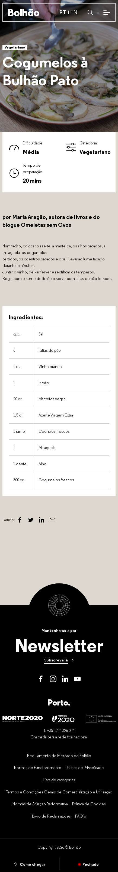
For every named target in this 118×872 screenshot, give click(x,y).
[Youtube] (77, 679)
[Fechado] (88, 864)
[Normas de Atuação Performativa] (40, 804)
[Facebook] (20, 520)
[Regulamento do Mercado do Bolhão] (59, 755)
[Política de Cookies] (89, 804)
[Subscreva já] (59, 659)
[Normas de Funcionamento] (37, 767)
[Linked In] (41, 520)
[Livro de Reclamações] (51, 815)
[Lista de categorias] (59, 779)
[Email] (52, 520)
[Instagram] (53, 679)
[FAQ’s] (80, 815)
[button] (90, 12)
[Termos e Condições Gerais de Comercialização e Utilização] (59, 791)
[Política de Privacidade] (85, 767)
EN (73, 12)
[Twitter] (30, 520)
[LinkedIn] (65, 679)
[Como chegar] (29, 864)
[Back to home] (24, 12)
